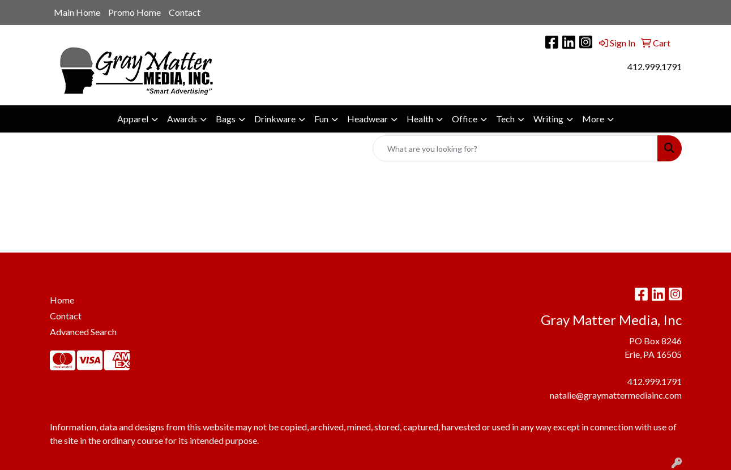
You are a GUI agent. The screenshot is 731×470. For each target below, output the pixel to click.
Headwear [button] (367, 118)
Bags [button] (226, 118)
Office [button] (464, 118)
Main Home (77, 12)
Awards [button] (182, 118)
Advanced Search (83, 331)
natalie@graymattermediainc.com (616, 395)
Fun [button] (321, 118)
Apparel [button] (132, 118)
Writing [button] (548, 118)
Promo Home (134, 12)
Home (62, 299)
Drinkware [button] (275, 118)
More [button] (593, 118)
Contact (184, 12)
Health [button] (420, 118)
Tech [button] (505, 118)
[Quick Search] (515, 148)
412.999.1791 (654, 66)
